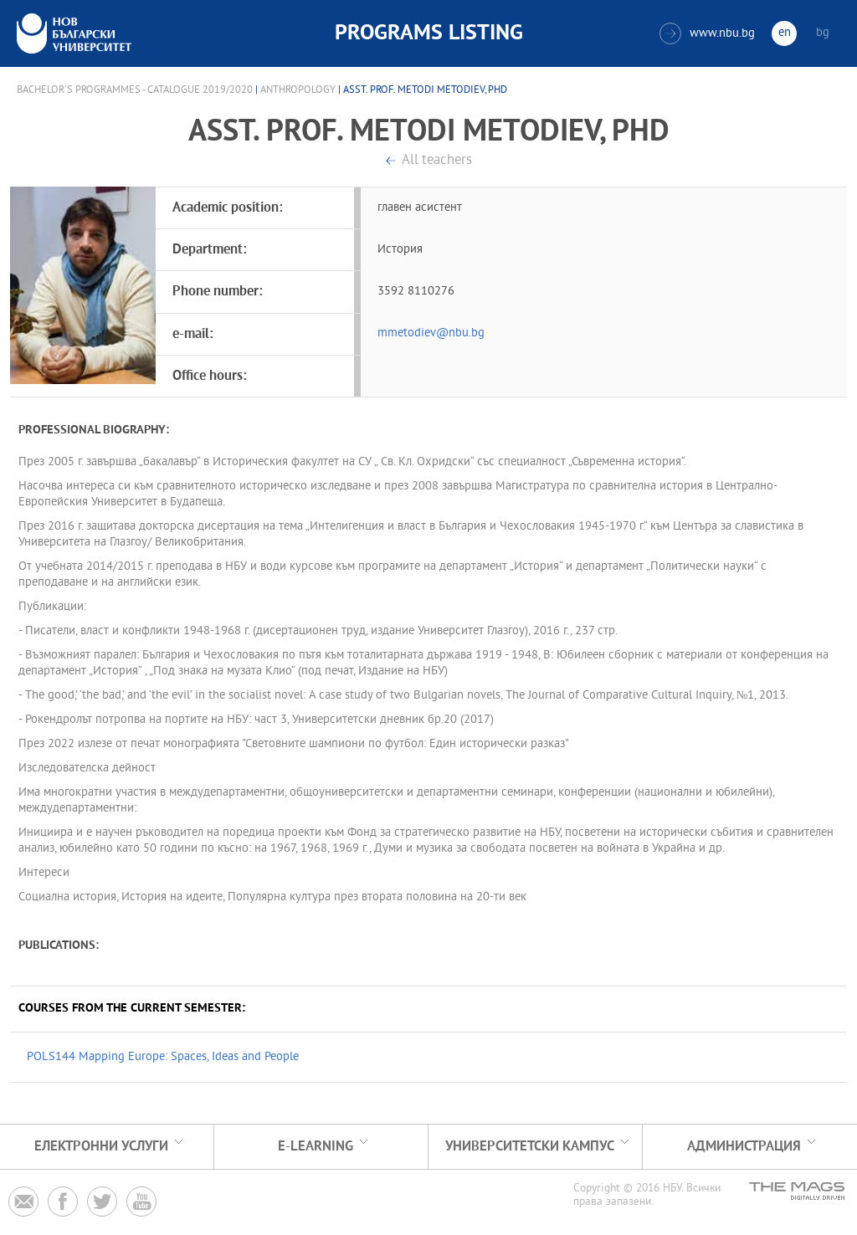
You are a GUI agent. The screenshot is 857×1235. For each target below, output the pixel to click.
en (784, 33)
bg (822, 33)
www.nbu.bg (707, 33)
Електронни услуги (101, 1147)
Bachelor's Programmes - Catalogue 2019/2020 (135, 90)
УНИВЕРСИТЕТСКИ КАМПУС (529, 1147)
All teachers (437, 161)
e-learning (315, 1147)
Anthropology (298, 90)
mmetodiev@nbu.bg (431, 333)
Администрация (744, 1147)
